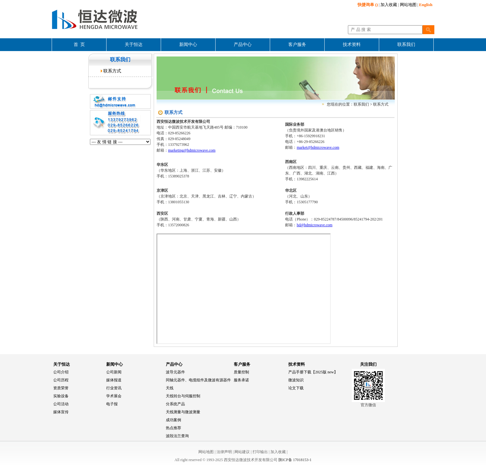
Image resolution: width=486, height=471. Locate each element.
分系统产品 (175, 404)
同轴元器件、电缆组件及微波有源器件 (198, 380)
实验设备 (61, 396)
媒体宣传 (61, 412)
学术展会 (114, 396)
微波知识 (296, 380)
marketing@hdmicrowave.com (192, 150)
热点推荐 (173, 428)
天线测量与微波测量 (183, 412)
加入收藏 (388, 4)
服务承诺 (241, 380)
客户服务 (242, 364)
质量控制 (241, 372)
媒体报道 (114, 380)
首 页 (79, 44)
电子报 (112, 404)
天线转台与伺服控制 (183, 396)
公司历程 (61, 380)
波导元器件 (175, 372)
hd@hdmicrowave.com (314, 225)
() (367, 4)
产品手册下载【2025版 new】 (313, 372)
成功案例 (173, 420)
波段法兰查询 (177, 436)
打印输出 (260, 452)
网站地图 (408, 4)
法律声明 (224, 452)
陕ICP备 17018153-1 (295, 460)
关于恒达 (61, 364)
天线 (169, 388)
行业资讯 (114, 388)
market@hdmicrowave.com (318, 147)
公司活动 (61, 404)
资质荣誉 (61, 388)
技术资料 (296, 364)
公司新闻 (114, 372)
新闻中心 (114, 364)
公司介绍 (61, 372)
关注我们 (368, 364)
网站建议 (242, 452)
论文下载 (296, 388)
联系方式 (112, 71)
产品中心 (174, 364)
